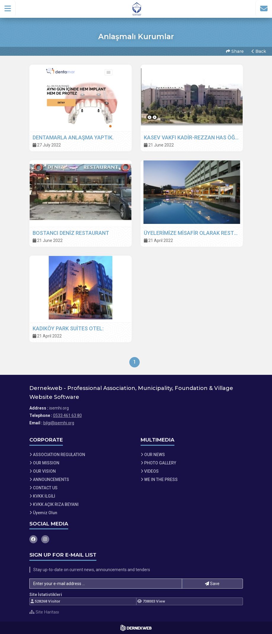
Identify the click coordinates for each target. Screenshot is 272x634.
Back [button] (259, 51)
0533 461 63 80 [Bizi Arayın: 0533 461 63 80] (67, 415)
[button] (8, 8)
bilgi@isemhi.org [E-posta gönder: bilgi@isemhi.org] (58, 422)
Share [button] (235, 51)
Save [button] (212, 583)
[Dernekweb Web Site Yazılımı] (136, 628)
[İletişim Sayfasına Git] (263, 8)
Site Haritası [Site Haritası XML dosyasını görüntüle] (44, 612)
